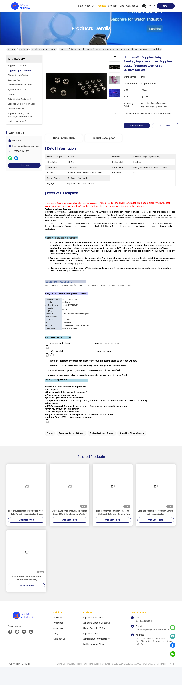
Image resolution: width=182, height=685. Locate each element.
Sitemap (26, 679)
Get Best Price (136, 126)
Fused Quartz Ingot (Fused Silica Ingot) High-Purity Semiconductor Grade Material (26, 528)
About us (58, 632)
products (101, 5)
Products (23, 49)
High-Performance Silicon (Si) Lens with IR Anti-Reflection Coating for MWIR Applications (112, 528)
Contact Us (59, 653)
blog (122, 5)
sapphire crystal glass (71, 448)
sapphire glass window (132, 448)
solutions (113, 5)
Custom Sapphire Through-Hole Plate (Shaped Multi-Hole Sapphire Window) (69, 528)
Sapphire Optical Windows (44, 49)
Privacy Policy (14, 679)
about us (89, 5)
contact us (132, 5)
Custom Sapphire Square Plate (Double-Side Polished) (26, 593)
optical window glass (101, 448)
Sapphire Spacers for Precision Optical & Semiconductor (155, 528)
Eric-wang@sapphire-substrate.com (31, 146)
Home (80, 5)
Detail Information (64, 138)
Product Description (103, 138)
